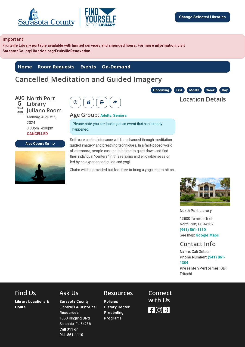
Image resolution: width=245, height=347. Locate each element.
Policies (111, 301)
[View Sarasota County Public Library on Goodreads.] (166, 311)
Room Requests (56, 67)
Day (225, 90)
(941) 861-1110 (193, 229)
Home (25, 67)
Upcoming (161, 90)
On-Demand (116, 67)
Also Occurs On (40, 143)
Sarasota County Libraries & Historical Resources (77, 307)
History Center (117, 307)
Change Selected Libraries (202, 17)
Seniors (120, 115)
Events (88, 67)
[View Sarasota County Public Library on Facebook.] (152, 311)
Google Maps (207, 235)
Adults (106, 115)
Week (210, 90)
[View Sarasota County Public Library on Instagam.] (159, 311)
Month (194, 90)
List (179, 90)
